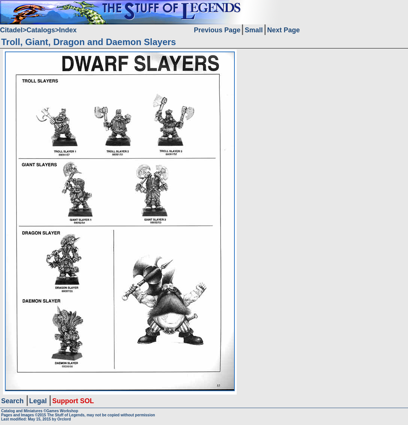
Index (68, 30)
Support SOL (73, 401)
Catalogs (41, 30)
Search (12, 401)
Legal (38, 401)
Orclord (64, 419)
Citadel (11, 30)
